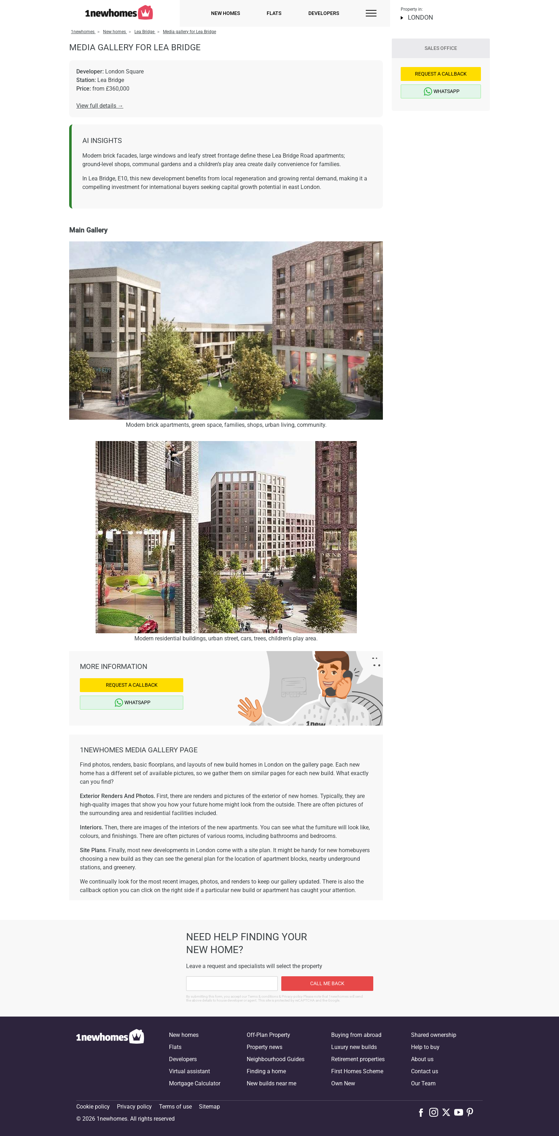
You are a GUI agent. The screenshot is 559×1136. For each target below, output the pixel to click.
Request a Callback (132, 685)
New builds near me (271, 1083)
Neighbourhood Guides (275, 1059)
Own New (343, 1083)
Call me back (327, 983)
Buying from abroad (356, 1035)
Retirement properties (358, 1059)
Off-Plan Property (268, 1035)
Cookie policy (93, 1106)
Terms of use (175, 1106)
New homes (225, 13)
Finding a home (266, 1071)
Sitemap (209, 1106)
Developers (323, 13)
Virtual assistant (189, 1071)
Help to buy (425, 1047)
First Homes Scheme (357, 1071)
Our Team (423, 1083)
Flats (274, 13)
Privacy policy (134, 1106)
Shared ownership (433, 1035)
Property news (264, 1047)
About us (422, 1059)
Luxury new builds (354, 1047)
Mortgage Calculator (194, 1083)
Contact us (424, 1071)
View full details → (99, 105)
